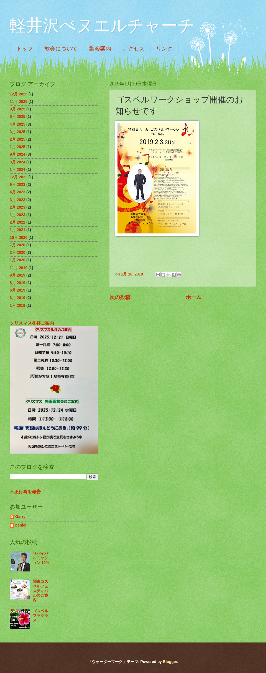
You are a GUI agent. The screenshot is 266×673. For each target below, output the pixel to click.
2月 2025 (17, 139)
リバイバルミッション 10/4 (41, 558)
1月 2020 (17, 260)
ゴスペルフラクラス (40, 615)
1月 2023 (17, 215)
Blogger (170, 662)
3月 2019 (17, 298)
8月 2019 (17, 283)
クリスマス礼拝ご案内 (32, 322)
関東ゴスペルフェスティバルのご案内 (40, 591)
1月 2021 (17, 230)
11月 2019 (18, 268)
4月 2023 (17, 192)
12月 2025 (18, 94)
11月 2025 (18, 102)
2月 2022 (17, 222)
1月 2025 (17, 147)
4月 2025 (17, 124)
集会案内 (100, 48)
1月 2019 (17, 305)
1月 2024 (17, 170)
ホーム (193, 297)
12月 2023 (18, 177)
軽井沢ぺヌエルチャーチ (102, 25)
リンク (164, 48)
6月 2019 (17, 290)
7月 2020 (17, 245)
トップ (24, 48)
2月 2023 (17, 207)
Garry (20, 517)
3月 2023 (17, 200)
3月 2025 (17, 132)
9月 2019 (17, 275)
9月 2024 (17, 154)
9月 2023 (17, 185)
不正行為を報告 (25, 491)
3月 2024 (17, 162)
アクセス (133, 48)
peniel (20, 525)
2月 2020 (17, 253)
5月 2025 (17, 117)
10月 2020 (18, 238)
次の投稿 (120, 297)
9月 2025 (17, 109)
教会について (61, 48)
